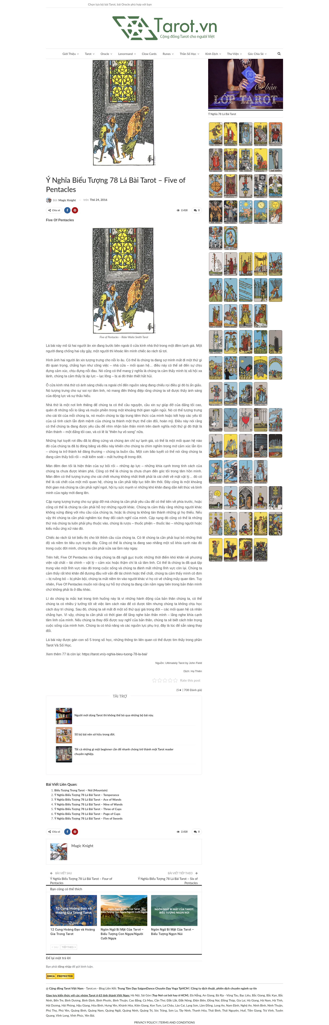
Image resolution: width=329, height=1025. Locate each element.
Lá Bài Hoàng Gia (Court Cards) (51, 895)
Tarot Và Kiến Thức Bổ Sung (47, 171)
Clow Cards (149, 54)
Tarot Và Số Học (58, 645)
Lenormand (125, 54)
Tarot (88, 54)
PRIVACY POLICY (145, 1022)
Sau (55, 947)
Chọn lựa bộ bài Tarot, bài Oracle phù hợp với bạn (119, 4)
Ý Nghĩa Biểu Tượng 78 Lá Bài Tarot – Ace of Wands (87, 799)
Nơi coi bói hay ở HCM (173, 995)
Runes (167, 54)
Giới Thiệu (69, 54)
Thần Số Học (188, 54)
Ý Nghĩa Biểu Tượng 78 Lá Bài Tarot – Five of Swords (88, 818)
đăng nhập (64, 966)
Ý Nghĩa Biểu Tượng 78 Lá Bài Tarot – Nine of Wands (88, 804)
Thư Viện (233, 54)
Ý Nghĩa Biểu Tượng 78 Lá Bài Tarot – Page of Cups (87, 814)
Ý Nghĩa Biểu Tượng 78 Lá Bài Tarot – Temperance (86, 795)
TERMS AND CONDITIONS (177, 1022)
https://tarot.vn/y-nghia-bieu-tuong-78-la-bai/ (114, 654)
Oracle (105, 54)
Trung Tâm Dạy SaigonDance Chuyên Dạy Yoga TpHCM (153, 988)
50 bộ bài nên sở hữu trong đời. (94, 734)
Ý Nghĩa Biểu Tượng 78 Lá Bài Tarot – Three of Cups (87, 809)
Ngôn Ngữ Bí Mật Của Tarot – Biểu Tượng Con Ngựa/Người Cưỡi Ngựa (122, 934)
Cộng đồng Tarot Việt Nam (66, 988)
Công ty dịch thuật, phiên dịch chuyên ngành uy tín (224, 988)
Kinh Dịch (211, 54)
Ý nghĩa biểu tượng (51, 171)
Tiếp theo (69, 947)
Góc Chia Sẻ (256, 54)
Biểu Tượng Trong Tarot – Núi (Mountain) (80, 790)
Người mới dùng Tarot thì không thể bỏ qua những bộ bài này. (114, 715)
